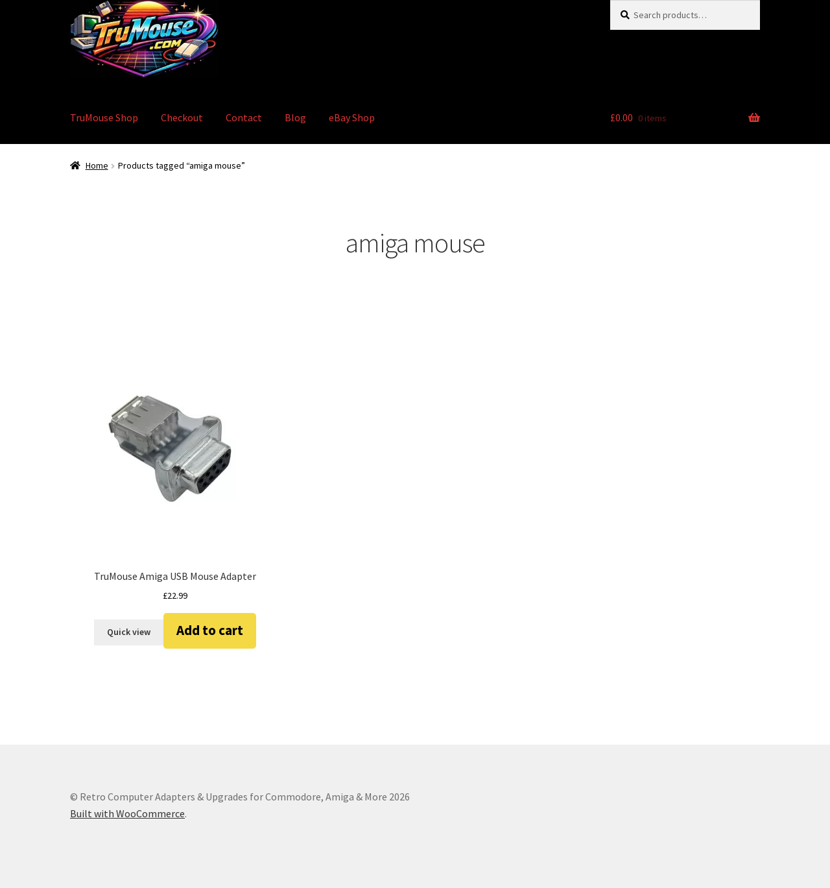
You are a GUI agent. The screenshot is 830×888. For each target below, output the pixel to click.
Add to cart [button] (209, 630)
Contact (244, 117)
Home (97, 165)
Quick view (128, 632)
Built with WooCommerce (127, 813)
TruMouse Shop (104, 117)
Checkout (182, 117)
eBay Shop (352, 117)
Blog (295, 117)
